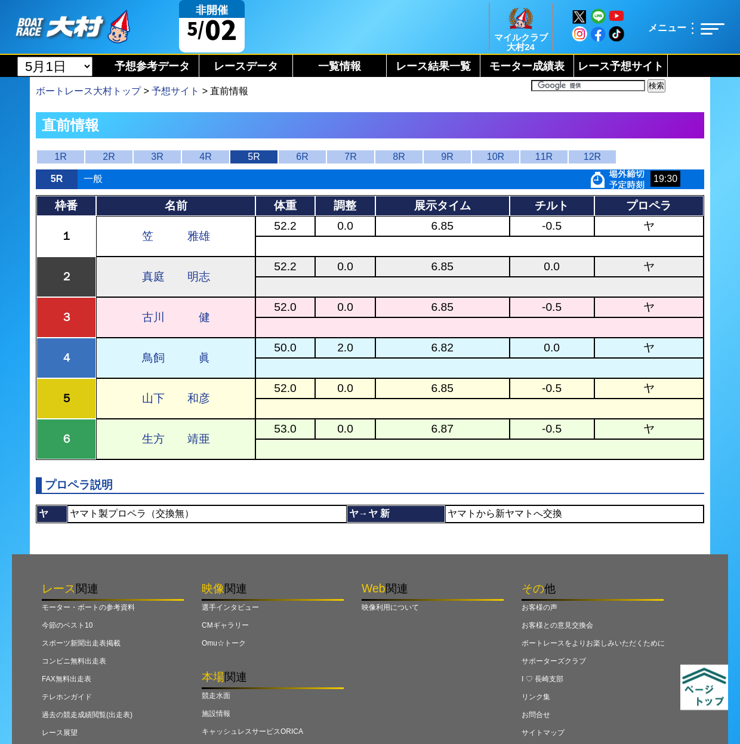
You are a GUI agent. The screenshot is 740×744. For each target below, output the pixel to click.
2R (109, 157)
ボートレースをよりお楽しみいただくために (593, 643)
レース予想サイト (621, 66)
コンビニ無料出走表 (74, 661)
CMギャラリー (225, 625)
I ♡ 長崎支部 (542, 679)
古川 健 (176, 317)
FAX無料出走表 (66, 679)
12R (592, 157)
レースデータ (246, 66)
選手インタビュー (230, 607)
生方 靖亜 (176, 439)
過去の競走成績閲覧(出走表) (87, 715)
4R (205, 157)
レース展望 (60, 732)
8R (399, 157)
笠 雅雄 (176, 236)
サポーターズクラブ (554, 661)
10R (495, 157)
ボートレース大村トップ (88, 91)
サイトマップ (543, 732)
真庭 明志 (176, 276)
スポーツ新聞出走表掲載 (81, 643)
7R (350, 157)
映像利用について (390, 607)
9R (447, 157)
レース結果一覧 (433, 66)
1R (60, 157)
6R (302, 157)
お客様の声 (539, 607)
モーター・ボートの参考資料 (88, 607)
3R (157, 157)
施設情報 (216, 713)
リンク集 (536, 697)
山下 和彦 (176, 398)
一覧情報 (339, 66)
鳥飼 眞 (176, 357)
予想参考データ (152, 66)
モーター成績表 (527, 66)
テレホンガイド (67, 697)
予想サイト (175, 91)
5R (254, 157)
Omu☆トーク (224, 643)
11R (544, 157)
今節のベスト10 (67, 625)
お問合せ (536, 715)
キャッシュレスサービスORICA (252, 731)
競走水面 (216, 695)
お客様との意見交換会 (557, 625)
